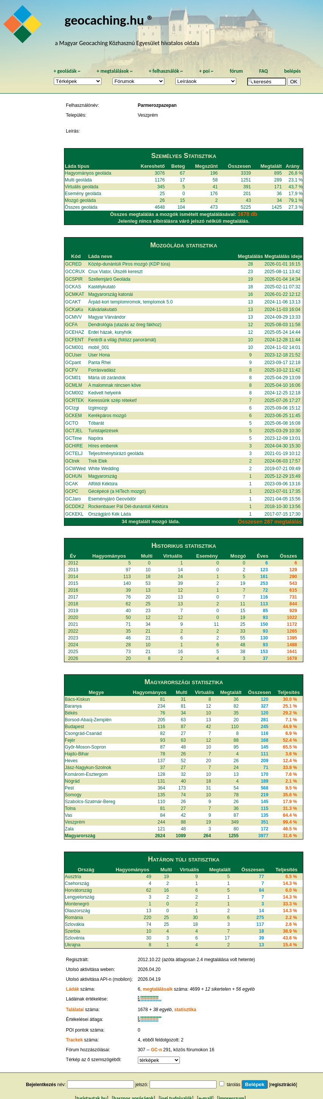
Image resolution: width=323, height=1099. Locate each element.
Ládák (72, 989)
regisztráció (283, 1084)
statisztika (185, 1009)
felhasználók (166, 71)
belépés (292, 71)
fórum (236, 71)
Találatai (75, 1009)
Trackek (74, 1040)
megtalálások (114, 71)
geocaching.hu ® (109, 20)
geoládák (66, 71)
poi (206, 71)
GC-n (156, 1049)
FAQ (263, 71)
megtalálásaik (158, 989)
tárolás (233, 1084)
